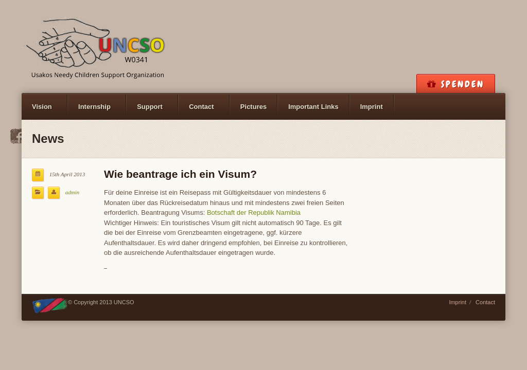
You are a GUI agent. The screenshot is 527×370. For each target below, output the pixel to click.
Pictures (253, 106)
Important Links (313, 106)
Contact (201, 106)
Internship (94, 106)
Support (150, 106)
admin (72, 192)
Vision (42, 106)
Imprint (371, 106)
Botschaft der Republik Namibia (254, 212)
